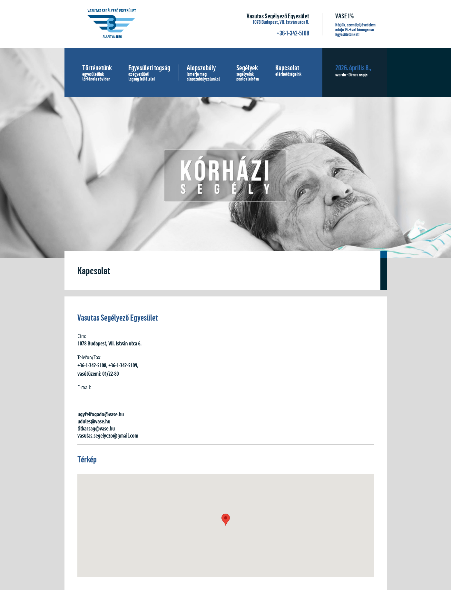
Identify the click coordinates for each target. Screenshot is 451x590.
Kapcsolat (288, 70)
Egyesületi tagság (149, 72)
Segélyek (247, 72)
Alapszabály (203, 72)
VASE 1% (344, 16)
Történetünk (97, 72)
